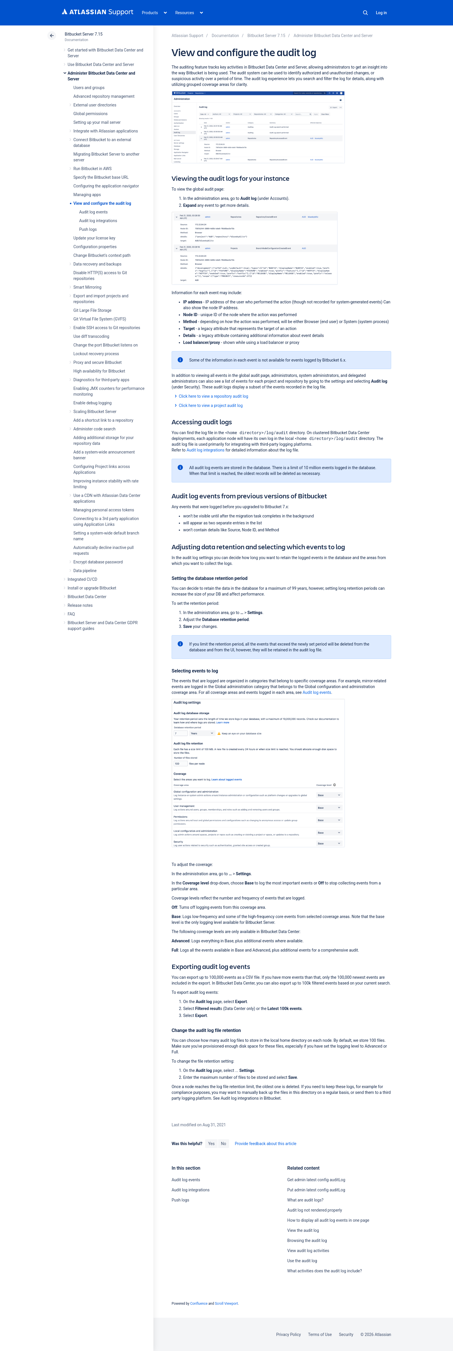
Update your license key (94, 238)
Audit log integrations (98, 220)
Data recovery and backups (97, 264)
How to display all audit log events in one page (328, 1220)
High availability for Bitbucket (99, 371)
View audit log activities (308, 1250)
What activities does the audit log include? (324, 1271)
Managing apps (87, 194)
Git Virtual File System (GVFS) (99, 319)
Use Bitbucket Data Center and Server (101, 64)
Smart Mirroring (87, 287)
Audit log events (93, 212)
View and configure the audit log (102, 203)
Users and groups (89, 87)
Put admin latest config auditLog (316, 1190)
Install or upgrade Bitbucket (92, 588)
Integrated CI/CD (82, 579)
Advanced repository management (104, 96)
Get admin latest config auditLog (316, 1179)
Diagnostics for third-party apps (101, 379)
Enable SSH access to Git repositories (106, 327)
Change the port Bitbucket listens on (105, 345)
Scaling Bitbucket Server (94, 411)
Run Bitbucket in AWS (92, 168)
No (223, 1143)
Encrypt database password (98, 562)
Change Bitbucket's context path (102, 255)
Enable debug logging (92, 403)
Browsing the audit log (307, 1240)
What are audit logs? (305, 1200)
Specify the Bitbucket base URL (101, 177)
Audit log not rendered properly (314, 1210)
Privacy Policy (288, 1334)
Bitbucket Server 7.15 (84, 34)
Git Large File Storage (92, 310)
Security (346, 1334)
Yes (211, 1143)
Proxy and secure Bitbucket (97, 362)
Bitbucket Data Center (87, 596)
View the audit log (303, 1230)
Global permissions (90, 113)
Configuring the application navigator (106, 186)
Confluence (198, 1304)
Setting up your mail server (97, 122)
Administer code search (94, 429)
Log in (381, 12)
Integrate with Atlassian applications (105, 131)
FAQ (71, 614)
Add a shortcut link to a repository (103, 420)
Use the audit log (302, 1260)
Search (365, 12)
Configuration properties (95, 246)
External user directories (94, 105)
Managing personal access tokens (103, 510)
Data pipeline (84, 570)
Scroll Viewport (226, 1304)
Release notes (80, 605)
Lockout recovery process (96, 353)
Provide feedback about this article (265, 1143)
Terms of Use (320, 1334)
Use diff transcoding (91, 336)
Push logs (88, 229)
